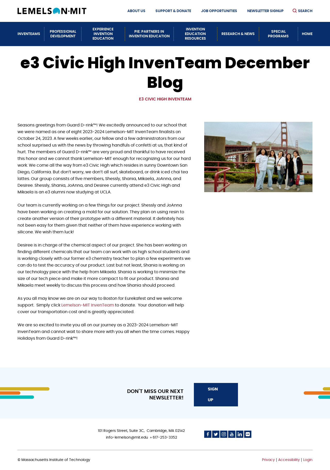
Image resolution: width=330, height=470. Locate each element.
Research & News (238, 34)
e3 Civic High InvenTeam (165, 99)
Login (307, 460)
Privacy (268, 460)
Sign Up (213, 394)
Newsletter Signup (265, 11)
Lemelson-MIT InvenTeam (87, 305)
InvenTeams (29, 34)
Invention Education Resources (195, 34)
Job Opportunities (219, 11)
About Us (136, 11)
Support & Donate (173, 11)
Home (307, 34)
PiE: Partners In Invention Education (149, 34)
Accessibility (289, 460)
